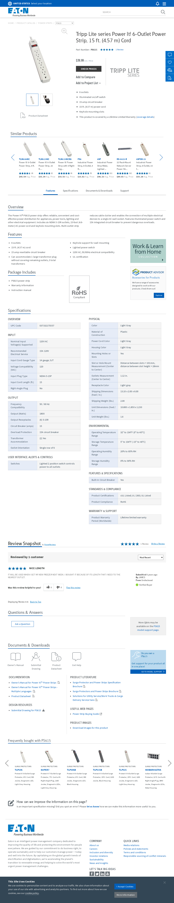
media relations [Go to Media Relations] (131, 845)
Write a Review (158, 543)
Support (124, 190)
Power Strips (45, 23)
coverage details (145, 116)
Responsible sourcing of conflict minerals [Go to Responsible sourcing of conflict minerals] (145, 855)
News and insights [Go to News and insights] (99, 863)
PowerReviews (50, 544)
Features (50, 190)
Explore (159, 295)
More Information (126, 894)
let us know (93, 806)
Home (11, 23)
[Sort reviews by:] (150, 557)
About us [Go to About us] (94, 845)
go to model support (152, 671)
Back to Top (35, 601)
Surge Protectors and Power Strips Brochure (95, 691)
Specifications (70, 190)
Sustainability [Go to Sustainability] (97, 859)
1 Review (120, 49)
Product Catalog (26, 23)
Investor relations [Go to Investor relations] (99, 855)
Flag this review (73, 587)
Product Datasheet (21, 696)
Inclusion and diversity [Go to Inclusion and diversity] (101, 852)
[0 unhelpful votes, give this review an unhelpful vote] (59, 587)
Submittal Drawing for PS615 (26, 710)
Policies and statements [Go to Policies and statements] (136, 848)
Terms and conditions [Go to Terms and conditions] (135, 852)
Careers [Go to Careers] (93, 848)
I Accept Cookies (125, 886)
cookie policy (32, 893)
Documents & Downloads (99, 190)
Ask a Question (22, 624)
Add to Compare (85, 77)
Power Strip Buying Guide (86, 714)
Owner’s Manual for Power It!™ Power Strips (34, 682)
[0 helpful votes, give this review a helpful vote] (49, 587)
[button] (164, 4)
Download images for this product (90, 727)
